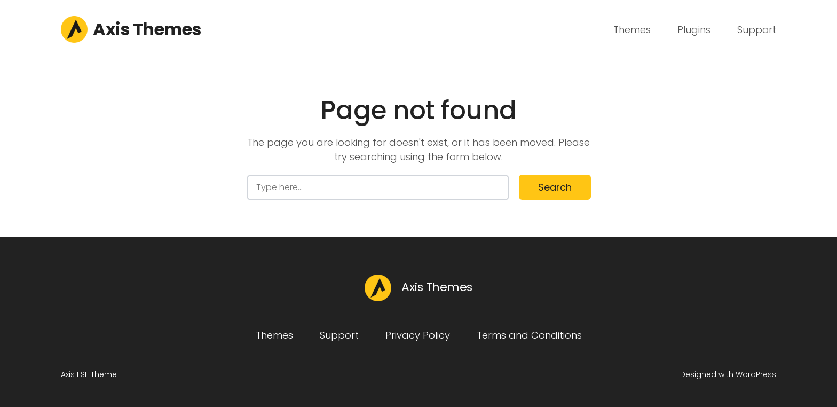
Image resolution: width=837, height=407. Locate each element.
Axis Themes (147, 29)
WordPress (756, 374)
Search (555, 187)
